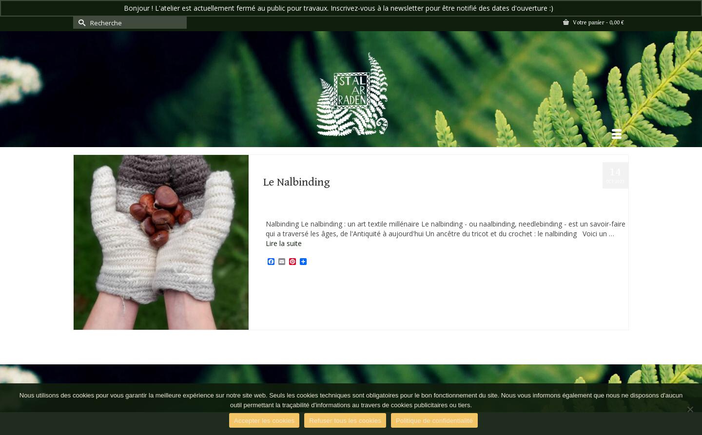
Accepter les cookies (264, 420)
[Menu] (616, 135)
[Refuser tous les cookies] (690, 409)
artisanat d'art (284, 284)
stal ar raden (391, 284)
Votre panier (593, 22)
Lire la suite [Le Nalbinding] (284, 243)
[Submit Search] (80, 23)
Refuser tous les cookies (345, 420)
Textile (346, 209)
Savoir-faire (319, 209)
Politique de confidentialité (434, 420)
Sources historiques (352, 284)
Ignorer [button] (566, 8)
